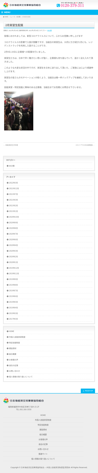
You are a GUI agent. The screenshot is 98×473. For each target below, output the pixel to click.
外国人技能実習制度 (17, 337)
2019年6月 (13, 296)
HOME (11, 331)
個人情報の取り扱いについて (21, 376)
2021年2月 (13, 205)
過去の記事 (13, 365)
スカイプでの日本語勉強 (85, 145)
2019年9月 (13, 279)
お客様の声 (13, 359)
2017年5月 (13, 318)
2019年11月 (14, 273)
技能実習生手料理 (10, 145)
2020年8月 (13, 228)
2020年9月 (13, 222)
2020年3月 (13, 250)
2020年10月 (14, 216)
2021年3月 (13, 199)
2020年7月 (13, 233)
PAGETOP (89, 391)
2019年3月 (13, 313)
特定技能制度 (14, 342)
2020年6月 (13, 239)
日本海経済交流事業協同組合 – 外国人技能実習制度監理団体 (45, 467)
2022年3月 (13, 182)
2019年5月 (13, 302)
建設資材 (12, 348)
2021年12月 (14, 188)
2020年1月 (13, 262)
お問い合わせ (14, 371)
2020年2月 (13, 256)
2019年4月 (13, 307)
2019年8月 (13, 284)
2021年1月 (13, 211)
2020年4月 (13, 245)
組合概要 (12, 354)
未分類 (49, 30)
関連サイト (43, 453)
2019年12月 (14, 268)
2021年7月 (13, 194)
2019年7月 (13, 290)
